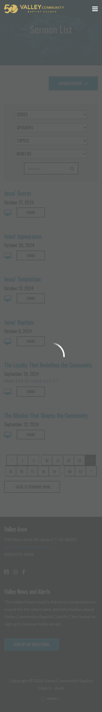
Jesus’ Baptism (19, 322)
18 (43, 471)
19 (54, 471)
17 (32, 471)
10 (46, 460)
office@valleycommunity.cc (30, 546)
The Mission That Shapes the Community (46, 415)
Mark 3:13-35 (44, 380)
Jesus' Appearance (22, 236)
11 (58, 460)
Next (91, 471)
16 (21, 471)
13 (79, 460)
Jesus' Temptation (22, 279)
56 (70, 471)
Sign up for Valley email (32, 644)
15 (10, 471)
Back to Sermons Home (32, 487)
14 (90, 460)
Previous (11, 460)
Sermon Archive (73, 83)
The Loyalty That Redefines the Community (48, 365)
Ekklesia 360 (51, 698)
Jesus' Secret (17, 193)
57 (80, 471)
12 (68, 460)
